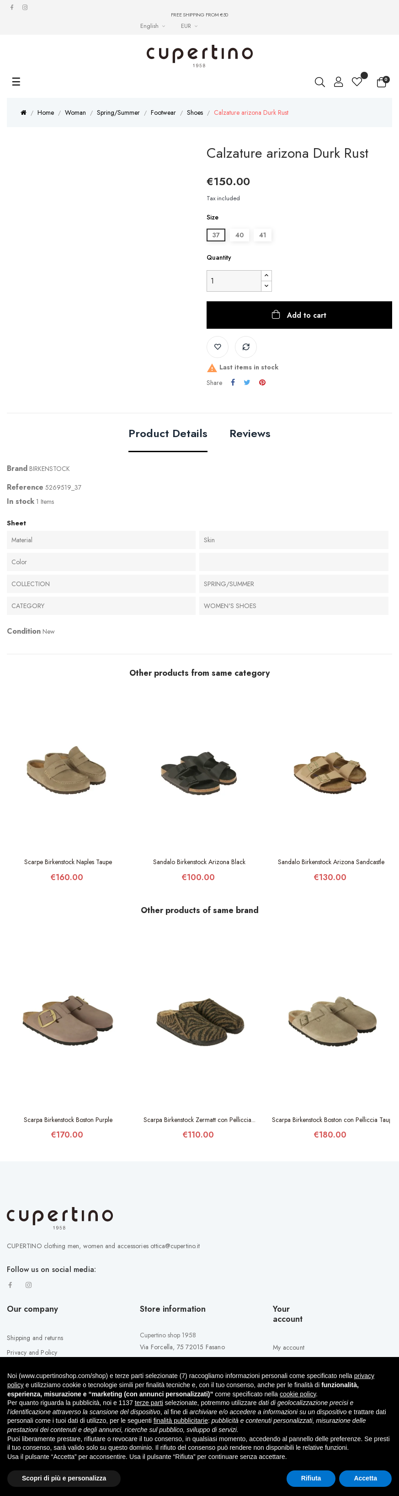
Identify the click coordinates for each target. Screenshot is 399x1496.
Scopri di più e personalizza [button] (64, 1478)
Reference (25, 487)
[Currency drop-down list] (190, 25)
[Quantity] (234, 281)
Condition (24, 631)
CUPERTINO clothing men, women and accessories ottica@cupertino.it (103, 1245)
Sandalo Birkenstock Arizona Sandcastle (331, 861)
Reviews (250, 434)
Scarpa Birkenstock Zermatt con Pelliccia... (199, 1119)
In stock (20, 501)
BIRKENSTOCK (49, 468)
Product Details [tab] (167, 434)
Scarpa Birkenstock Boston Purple (68, 1119)
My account (288, 1347)
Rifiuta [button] (311, 1478)
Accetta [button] (365, 1478)
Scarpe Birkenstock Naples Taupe (68, 861)
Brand (17, 468)
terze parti (149, 1402)
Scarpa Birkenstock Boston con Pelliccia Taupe (331, 1119)
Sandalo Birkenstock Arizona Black (199, 861)
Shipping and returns (35, 1337)
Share (233, 382)
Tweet (247, 382)
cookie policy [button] (298, 1394)
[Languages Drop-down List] (153, 25)
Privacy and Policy (32, 1352)
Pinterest (262, 382)
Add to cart (305, 315)
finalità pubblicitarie (181, 1420)
